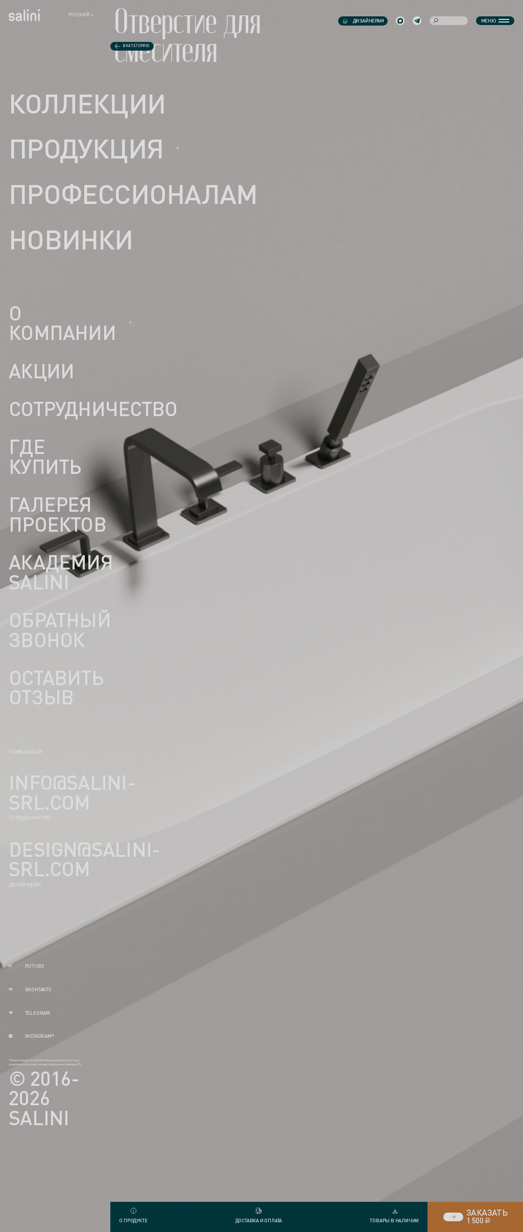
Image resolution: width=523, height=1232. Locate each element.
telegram (29, 1013)
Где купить (45, 457)
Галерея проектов (57, 514)
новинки (71, 239)
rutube (26, 966)
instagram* (31, 1036)
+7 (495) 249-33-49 (25, 752)
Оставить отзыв (56, 687)
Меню (495, 20)
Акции (41, 371)
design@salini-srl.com (84, 859)
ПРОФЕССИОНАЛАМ (133, 193)
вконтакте (30, 989)
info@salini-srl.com (72, 792)
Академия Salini (61, 572)
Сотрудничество (93, 409)
